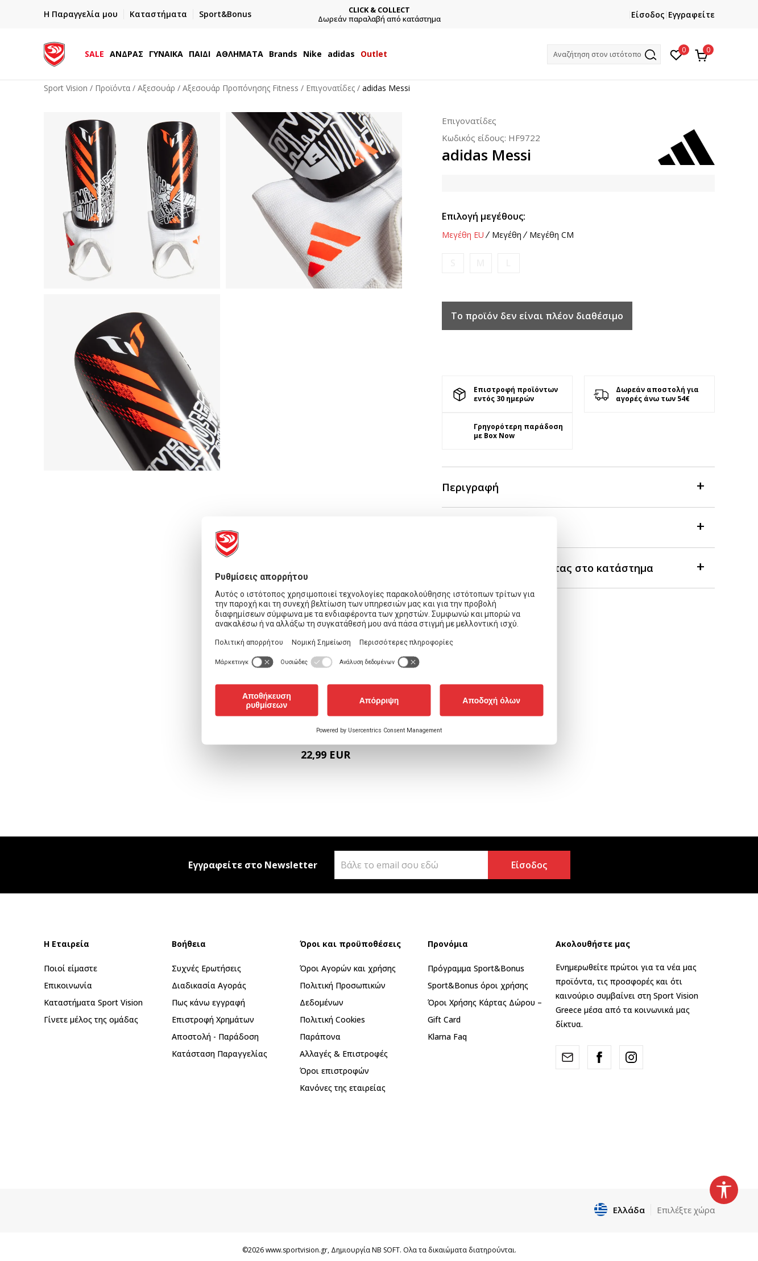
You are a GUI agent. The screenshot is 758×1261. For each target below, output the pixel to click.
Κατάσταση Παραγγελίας (219, 1053)
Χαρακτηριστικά (572, 526)
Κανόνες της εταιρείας (343, 1087)
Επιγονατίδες (330, 88)
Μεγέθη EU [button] (463, 235)
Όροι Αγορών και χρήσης (348, 968)
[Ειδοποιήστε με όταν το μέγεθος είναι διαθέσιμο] (453, 263)
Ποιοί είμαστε (70, 968)
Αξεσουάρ (156, 88)
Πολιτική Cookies (332, 1019)
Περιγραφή (572, 486)
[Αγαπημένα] (676, 54)
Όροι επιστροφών (334, 1070)
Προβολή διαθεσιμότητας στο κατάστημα (572, 567)
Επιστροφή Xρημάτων (213, 1019)
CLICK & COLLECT (379, 10)
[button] (604, 54)
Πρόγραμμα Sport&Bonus (476, 968)
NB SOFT (386, 1250)
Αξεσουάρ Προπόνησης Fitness (241, 88)
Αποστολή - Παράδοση (215, 1036)
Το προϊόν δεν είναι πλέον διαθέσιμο (537, 316)
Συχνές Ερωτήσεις (206, 968)
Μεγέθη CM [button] (551, 235)
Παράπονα (320, 1036)
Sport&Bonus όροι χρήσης (478, 985)
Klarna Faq (447, 1036)
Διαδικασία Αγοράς (209, 985)
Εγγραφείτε (691, 14)
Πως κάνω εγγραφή (208, 1002)
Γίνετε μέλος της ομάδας (91, 1019)
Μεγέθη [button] (506, 235)
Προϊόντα (112, 88)
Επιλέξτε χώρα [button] (686, 1209)
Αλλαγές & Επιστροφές (344, 1053)
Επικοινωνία (68, 985)
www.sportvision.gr (297, 1250)
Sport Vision (66, 88)
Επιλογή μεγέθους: (483, 216)
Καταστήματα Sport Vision (93, 1002)
